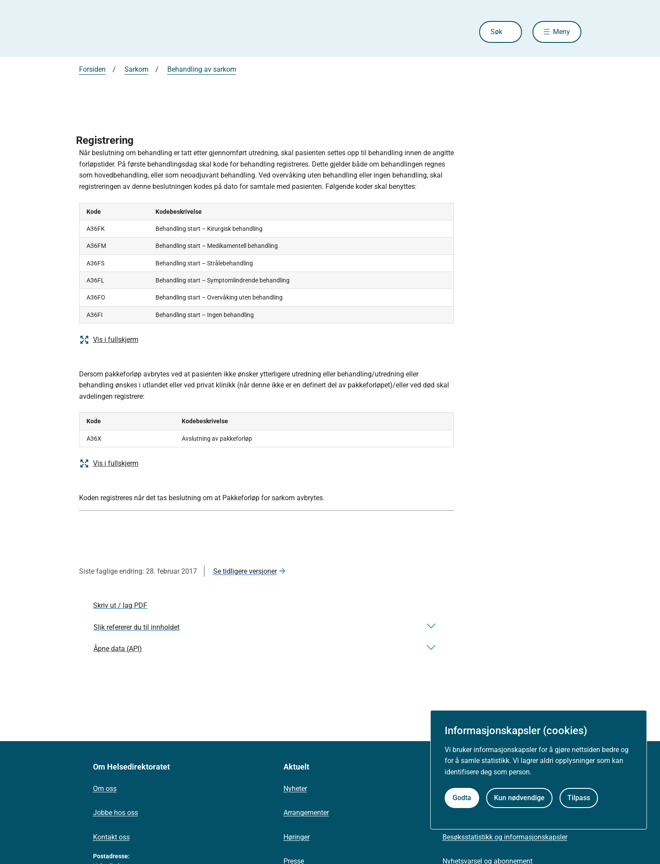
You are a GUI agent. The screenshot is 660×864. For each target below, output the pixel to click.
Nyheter (295, 788)
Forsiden (92, 69)
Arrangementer (306, 812)
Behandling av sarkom (201, 69)
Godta (462, 798)
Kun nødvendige (519, 798)
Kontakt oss (111, 837)
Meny (561, 32)
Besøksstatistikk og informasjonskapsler (504, 837)
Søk (496, 32)
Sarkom (136, 69)
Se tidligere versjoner (245, 571)
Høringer (296, 837)
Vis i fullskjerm (108, 339)
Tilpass (578, 798)
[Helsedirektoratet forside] (142, 31)
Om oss (105, 788)
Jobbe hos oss (115, 812)
